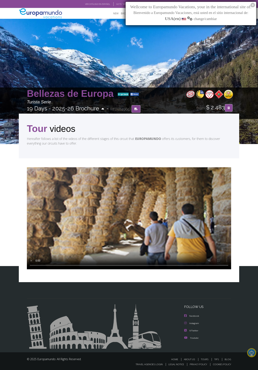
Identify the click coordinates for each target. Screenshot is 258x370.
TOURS (205, 359)
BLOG (228, 359)
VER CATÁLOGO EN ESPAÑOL (89, 4)
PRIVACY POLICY (196, 364)
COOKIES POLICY (221, 364)
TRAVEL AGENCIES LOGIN (145, 364)
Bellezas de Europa (71, 93)
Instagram (192, 323)
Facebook (192, 316)
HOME (176, 359)
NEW (112, 13)
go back (123, 94)
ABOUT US (190, 359)
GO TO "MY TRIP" (118, 4)
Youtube (191, 337)
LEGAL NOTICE (173, 364)
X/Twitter (191, 330)
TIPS (217, 359)
